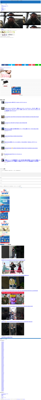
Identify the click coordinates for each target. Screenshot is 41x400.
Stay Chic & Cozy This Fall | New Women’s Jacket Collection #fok (16, 122)
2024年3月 (2, 355)
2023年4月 (2, 362)
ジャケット (3, 14)
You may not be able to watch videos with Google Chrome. (7, 37)
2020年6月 (2, 384)
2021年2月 (2, 379)
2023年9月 (2, 359)
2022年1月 (2, 372)
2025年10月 (2, 343)
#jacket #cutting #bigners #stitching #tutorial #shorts (13, 136)
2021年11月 (2, 373)
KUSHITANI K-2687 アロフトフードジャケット (13, 154)
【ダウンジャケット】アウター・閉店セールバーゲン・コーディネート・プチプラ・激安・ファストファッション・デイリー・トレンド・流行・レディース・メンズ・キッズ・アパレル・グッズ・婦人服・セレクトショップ (22, 109)
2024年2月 (2, 356)
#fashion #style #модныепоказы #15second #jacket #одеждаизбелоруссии (13, 260)
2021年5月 (2, 377)
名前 (1, 178)
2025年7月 (2, 345)
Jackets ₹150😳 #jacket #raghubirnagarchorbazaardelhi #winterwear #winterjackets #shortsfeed (16, 322)
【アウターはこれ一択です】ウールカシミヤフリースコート (16, 102)
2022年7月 (2, 368)
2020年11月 (2, 381)
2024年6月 (2, 353)
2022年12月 (2, 365)
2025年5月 (2, 346)
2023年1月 (2, 364)
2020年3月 (2, 386)
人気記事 (2, 9)
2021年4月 (2, 378)
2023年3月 (2, 363)
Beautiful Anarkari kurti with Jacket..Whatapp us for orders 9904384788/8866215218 (15, 276)
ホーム (2, 5)
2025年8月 (2, 344)
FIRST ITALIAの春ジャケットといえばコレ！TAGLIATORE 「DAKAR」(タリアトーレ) (21, 142)
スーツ (2, 397)
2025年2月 (2, 348)
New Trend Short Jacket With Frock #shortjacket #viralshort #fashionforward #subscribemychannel (22, 116)
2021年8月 (2, 375)
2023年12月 (2, 357)
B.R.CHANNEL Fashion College (4, 394)
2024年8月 (2, 352)
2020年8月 (2, 383)
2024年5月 (2, 354)
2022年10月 (2, 366)
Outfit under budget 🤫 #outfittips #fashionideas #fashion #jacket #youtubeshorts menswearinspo (21, 148)
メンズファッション (3, 6)
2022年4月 (2, 370)
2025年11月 (2, 342)
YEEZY (2, 8)
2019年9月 (2, 390)
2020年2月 (2, 387)
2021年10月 (2, 374)
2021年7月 (2, 376)
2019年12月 (2, 388)
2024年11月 (2, 350)
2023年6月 (2, 361)
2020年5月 (2, 385)
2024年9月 (2, 351)
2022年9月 (2, 367)
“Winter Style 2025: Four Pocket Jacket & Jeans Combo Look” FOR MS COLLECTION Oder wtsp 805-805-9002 (19, 291)
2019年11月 (2, 389)
